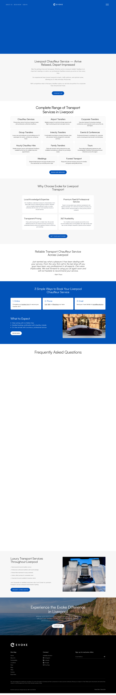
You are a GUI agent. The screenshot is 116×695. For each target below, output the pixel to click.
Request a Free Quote (20, 596)
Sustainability (14, 667)
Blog (12, 674)
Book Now (13, 681)
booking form (25, 311)
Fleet (12, 672)
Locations (13, 670)
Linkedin (46, 667)
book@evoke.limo (98, 311)
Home (12, 662)
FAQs (12, 677)
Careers (13, 679)
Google (46, 670)
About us (9, 4)
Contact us (58, 94)
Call (46, 311)
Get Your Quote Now (58, 242)
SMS (49, 311)
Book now (17, 4)
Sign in (25, 4)
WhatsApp (55, 311)
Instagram (46, 665)
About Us (13, 665)
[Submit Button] (102, 664)
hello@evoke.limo (47, 662)
